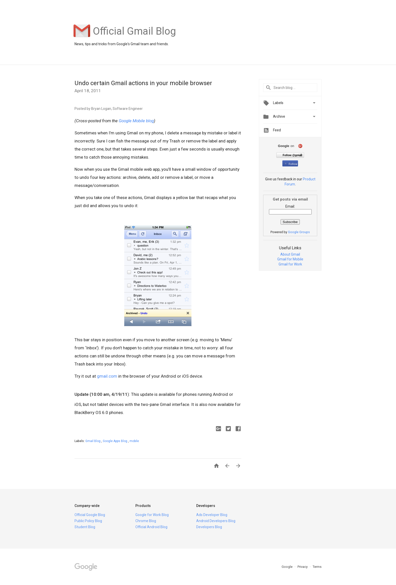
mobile (134, 441)
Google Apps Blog (115, 441)
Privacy (303, 567)
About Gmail (290, 254)
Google (287, 567)
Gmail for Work (290, 264)
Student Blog (85, 527)
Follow (290, 164)
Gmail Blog (93, 441)
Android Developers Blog (215, 521)
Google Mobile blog (136, 120)
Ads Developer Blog (211, 515)
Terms (317, 567)
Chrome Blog (145, 521)
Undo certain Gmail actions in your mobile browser (143, 83)
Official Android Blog (151, 527)
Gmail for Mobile (290, 259)
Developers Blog (209, 527)
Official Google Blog (90, 515)
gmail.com (107, 376)
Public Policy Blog (88, 521)
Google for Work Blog (152, 515)
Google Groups (299, 232)
